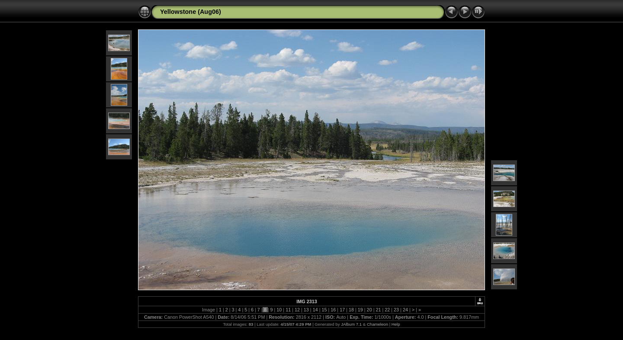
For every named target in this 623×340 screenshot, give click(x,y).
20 (369, 309)
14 (315, 309)
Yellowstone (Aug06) (190, 11)
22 (387, 309)
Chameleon (377, 324)
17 (342, 309)
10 (279, 309)
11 (288, 309)
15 (324, 309)
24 (405, 309)
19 (360, 309)
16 (333, 309)
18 (351, 309)
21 (378, 309)
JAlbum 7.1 (351, 324)
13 (306, 309)
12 (297, 309)
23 (396, 309)
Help (396, 324)
